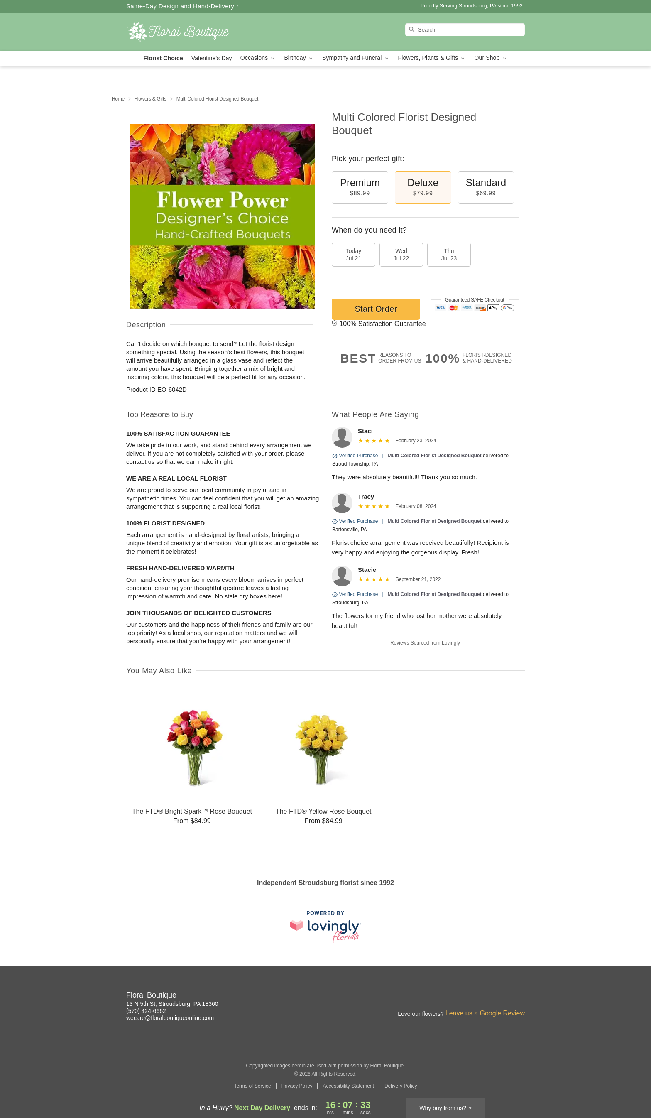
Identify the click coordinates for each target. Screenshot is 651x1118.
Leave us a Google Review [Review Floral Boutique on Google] (485, 1013)
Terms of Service (252, 1086)
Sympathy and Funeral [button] (356, 57)
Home (118, 99)
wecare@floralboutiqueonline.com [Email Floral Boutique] (170, 1018)
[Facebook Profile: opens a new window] (519, 996)
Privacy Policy (297, 1086)
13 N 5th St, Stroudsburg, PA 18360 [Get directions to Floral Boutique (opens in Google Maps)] (172, 1003)
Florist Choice (163, 58)
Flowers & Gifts (150, 99)
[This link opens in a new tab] (325, 926)
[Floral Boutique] (186, 32)
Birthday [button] (299, 57)
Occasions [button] (258, 57)
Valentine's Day (211, 58)
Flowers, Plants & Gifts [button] (432, 57)
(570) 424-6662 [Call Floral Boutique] (146, 1011)
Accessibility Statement (348, 1086)
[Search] (465, 29)
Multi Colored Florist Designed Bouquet (435, 455)
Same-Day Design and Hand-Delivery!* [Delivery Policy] (182, 6)
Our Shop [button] (490, 57)
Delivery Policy (400, 1086)
